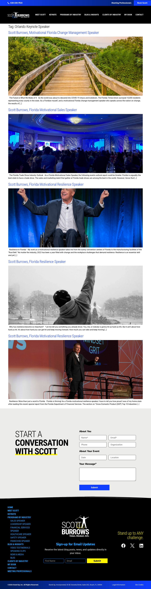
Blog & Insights (91, 15)
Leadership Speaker (20, 524)
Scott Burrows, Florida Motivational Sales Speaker (42, 110)
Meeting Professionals (19, 571)
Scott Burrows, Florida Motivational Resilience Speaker (46, 184)
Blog (12, 557)
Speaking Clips (18, 551)
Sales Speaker (17, 520)
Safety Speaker (18, 537)
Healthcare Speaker (20, 534)
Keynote (53, 15)
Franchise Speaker (20, 541)
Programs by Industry (70, 15)
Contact (139, 15)
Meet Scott (40, 15)
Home (10, 507)
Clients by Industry (111, 15)
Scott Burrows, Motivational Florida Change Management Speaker (53, 32)
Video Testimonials (20, 547)
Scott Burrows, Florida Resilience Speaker (37, 261)
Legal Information (118, 585)
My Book (128, 15)
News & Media (17, 554)
